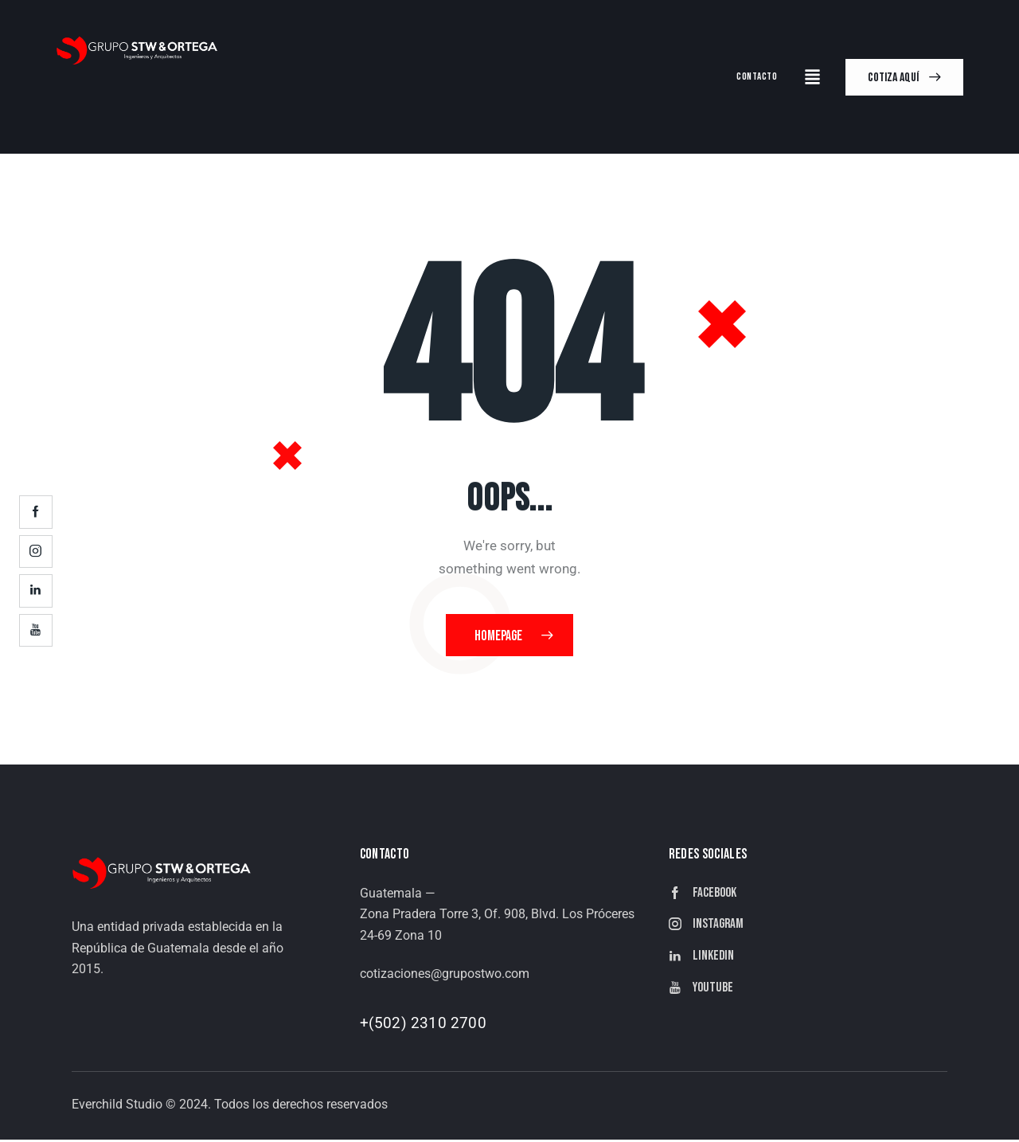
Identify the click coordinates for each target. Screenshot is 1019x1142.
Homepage (498, 636)
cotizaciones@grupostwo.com (444, 976)
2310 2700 (448, 1025)
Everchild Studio (117, 1106)
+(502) (385, 1025)
